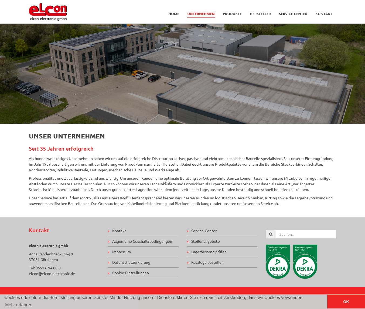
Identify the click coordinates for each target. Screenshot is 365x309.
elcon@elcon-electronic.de (52, 273)
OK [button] (346, 302)
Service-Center (293, 13)
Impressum (121, 251)
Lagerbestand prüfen (209, 251)
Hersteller (260, 13)
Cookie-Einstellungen (130, 272)
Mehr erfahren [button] (18, 305)
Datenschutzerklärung (131, 262)
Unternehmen (201, 13)
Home (173, 13)
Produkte (232, 13)
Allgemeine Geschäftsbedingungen (142, 241)
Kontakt (323, 13)
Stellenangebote (205, 241)
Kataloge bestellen (207, 262)
